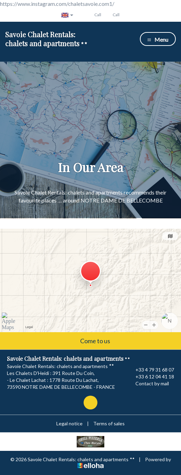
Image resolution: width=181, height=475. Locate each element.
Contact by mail (148, 383)
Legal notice (69, 423)
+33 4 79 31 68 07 (150, 370)
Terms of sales (109, 423)
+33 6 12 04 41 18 (150, 377)
